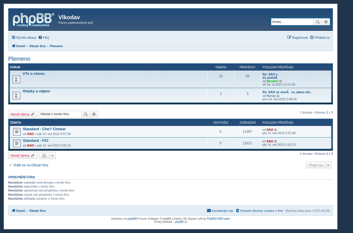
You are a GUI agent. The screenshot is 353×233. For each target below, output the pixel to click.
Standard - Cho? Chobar (44, 129)
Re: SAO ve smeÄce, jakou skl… (287, 92)
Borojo (271, 95)
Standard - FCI (35, 140)
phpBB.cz (181, 221)
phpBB (131, 218)
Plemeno (19, 59)
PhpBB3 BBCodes (218, 218)
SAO (30, 134)
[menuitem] (43, 37)
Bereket (272, 81)
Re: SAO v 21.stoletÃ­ (270, 76)
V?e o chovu (34, 73)
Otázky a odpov (36, 91)
